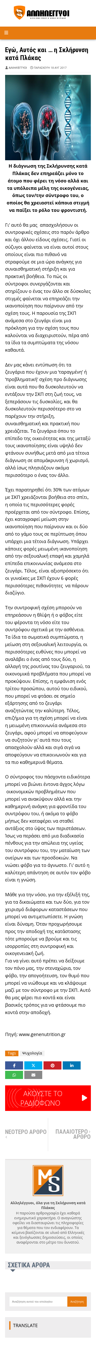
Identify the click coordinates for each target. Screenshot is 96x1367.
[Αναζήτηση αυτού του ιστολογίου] (38, 1301)
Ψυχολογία (32, 1053)
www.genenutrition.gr (42, 1034)
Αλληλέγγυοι (18, 68)
